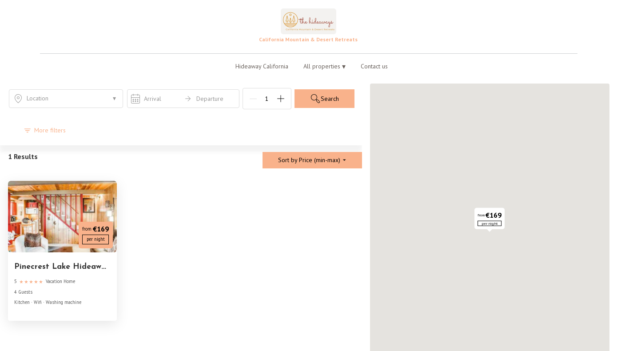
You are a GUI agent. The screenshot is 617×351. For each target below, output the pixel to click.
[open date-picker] (183, 98)
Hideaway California (261, 66)
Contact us (374, 66)
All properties (324, 66)
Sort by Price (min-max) (312, 160)
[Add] (280, 98)
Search (324, 98)
